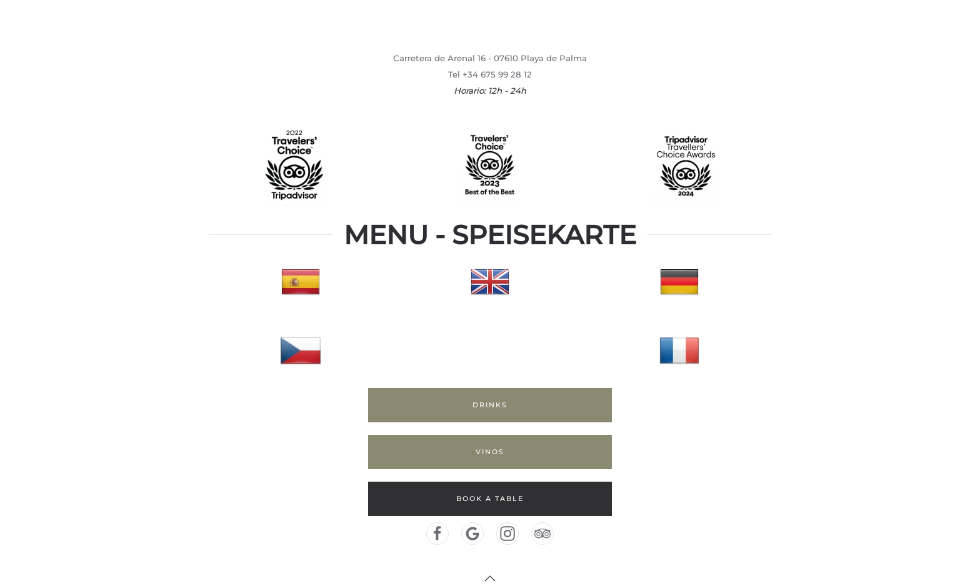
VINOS (490, 451)
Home (851, 24)
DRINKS (490, 404)
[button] (490, 578)
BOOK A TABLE (490, 498)
